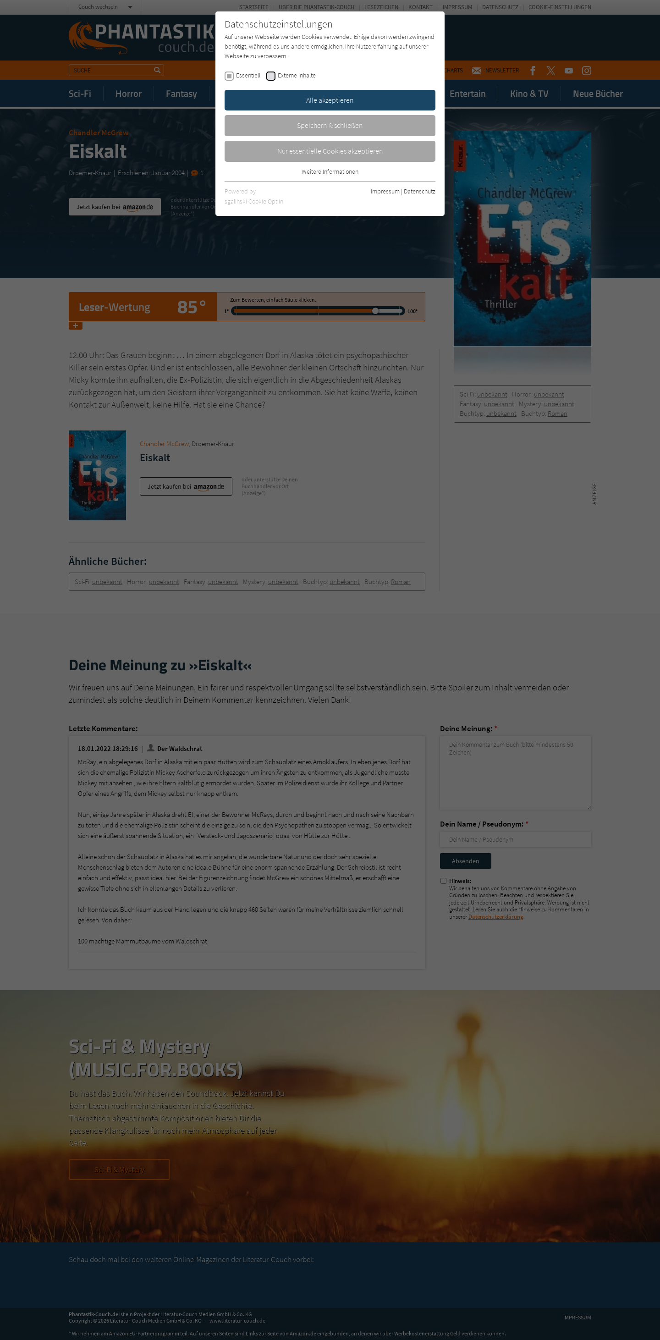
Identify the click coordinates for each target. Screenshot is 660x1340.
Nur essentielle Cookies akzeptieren (330, 150)
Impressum (385, 191)
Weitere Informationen (330, 171)
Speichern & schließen (330, 125)
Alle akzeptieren (330, 100)
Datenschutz (419, 191)
